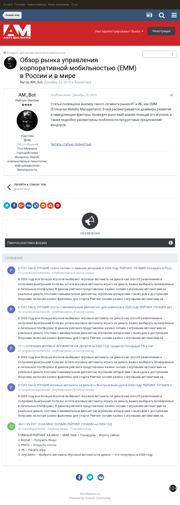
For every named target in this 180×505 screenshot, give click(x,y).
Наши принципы (58, 4)
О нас (75, 4)
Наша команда (36, 4)
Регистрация (161, 31)
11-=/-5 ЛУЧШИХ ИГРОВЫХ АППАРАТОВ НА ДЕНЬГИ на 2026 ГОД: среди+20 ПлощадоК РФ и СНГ (86, 346)
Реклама (20, 4)
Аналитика (82, 82)
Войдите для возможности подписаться (36, 52)
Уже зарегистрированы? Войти (119, 31)
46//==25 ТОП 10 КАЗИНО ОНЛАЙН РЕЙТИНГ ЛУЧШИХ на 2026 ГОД (65, 424)
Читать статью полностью (71, 144)
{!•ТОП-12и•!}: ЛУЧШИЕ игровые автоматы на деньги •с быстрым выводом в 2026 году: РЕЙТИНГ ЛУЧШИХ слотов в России (96, 385)
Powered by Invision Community (90, 498)
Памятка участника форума (27, 243)
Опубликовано (74, 95)
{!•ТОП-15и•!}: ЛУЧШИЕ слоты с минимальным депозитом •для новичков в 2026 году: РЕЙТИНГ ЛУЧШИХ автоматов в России (96, 307)
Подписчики (154, 54)
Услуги (8, 4)
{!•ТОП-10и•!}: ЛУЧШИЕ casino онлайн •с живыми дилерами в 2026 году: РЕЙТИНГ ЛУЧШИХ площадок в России (96, 268)
